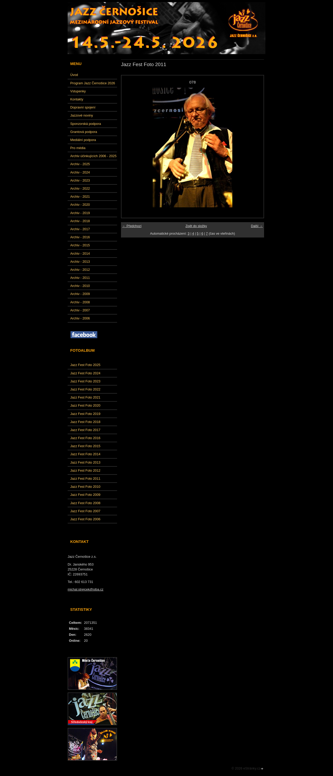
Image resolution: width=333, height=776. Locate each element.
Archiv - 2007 (80, 310)
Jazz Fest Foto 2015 (85, 446)
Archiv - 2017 (80, 229)
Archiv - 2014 (80, 253)
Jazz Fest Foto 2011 (85, 478)
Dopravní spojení (82, 107)
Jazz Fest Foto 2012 (85, 470)
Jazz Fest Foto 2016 (85, 438)
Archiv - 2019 (80, 213)
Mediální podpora (83, 140)
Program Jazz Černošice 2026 (92, 83)
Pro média (77, 148)
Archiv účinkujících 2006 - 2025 (93, 156)
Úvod (74, 75)
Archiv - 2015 (80, 245)
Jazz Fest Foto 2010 (85, 487)
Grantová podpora (83, 132)
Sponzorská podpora (85, 124)
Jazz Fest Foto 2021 (85, 397)
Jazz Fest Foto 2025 (85, 365)
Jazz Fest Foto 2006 (85, 519)
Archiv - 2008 (80, 302)
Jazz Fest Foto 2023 (85, 381)
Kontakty (76, 99)
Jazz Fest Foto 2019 (85, 414)
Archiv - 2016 (80, 237)
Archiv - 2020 (80, 205)
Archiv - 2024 (80, 172)
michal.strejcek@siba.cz (85, 589)
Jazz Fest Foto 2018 (85, 422)
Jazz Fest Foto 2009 (85, 495)
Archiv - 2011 (80, 278)
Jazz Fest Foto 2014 (85, 454)
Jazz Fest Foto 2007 (85, 511)
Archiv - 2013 (80, 262)
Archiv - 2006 (80, 318)
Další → (257, 226)
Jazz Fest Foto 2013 (85, 462)
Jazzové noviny (81, 115)
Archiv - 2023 (80, 180)
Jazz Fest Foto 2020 (85, 405)
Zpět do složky (196, 226)
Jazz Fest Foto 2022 (85, 389)
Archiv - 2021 (80, 196)
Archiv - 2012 (80, 270)
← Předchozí (132, 226)
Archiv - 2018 (80, 221)
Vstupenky (78, 91)
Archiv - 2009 (80, 294)
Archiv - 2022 (80, 188)
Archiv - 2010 (80, 286)
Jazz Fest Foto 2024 (85, 373)
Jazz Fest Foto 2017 (85, 430)
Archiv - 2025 (80, 164)
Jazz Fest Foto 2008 (85, 503)
